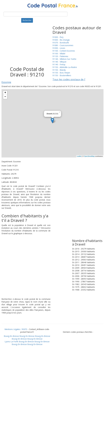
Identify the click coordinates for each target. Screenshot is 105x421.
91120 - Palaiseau (60, 56)
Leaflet (79, 156)
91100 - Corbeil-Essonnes (64, 50)
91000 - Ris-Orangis (61, 40)
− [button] (5, 97)
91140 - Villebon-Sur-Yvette (64, 59)
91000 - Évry (58, 37)
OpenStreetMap (89, 156)
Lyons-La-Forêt (11, 341)
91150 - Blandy (59, 70)
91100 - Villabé (59, 53)
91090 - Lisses (59, 48)
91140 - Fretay (59, 64)
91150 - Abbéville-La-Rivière (65, 67)
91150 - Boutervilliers (62, 75)
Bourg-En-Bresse (11, 336)
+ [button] (5, 93)
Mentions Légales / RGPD (15, 329)
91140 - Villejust (59, 61)
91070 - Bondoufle (61, 42)
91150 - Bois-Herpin (61, 72)
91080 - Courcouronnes (63, 45)
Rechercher (27, 20)
